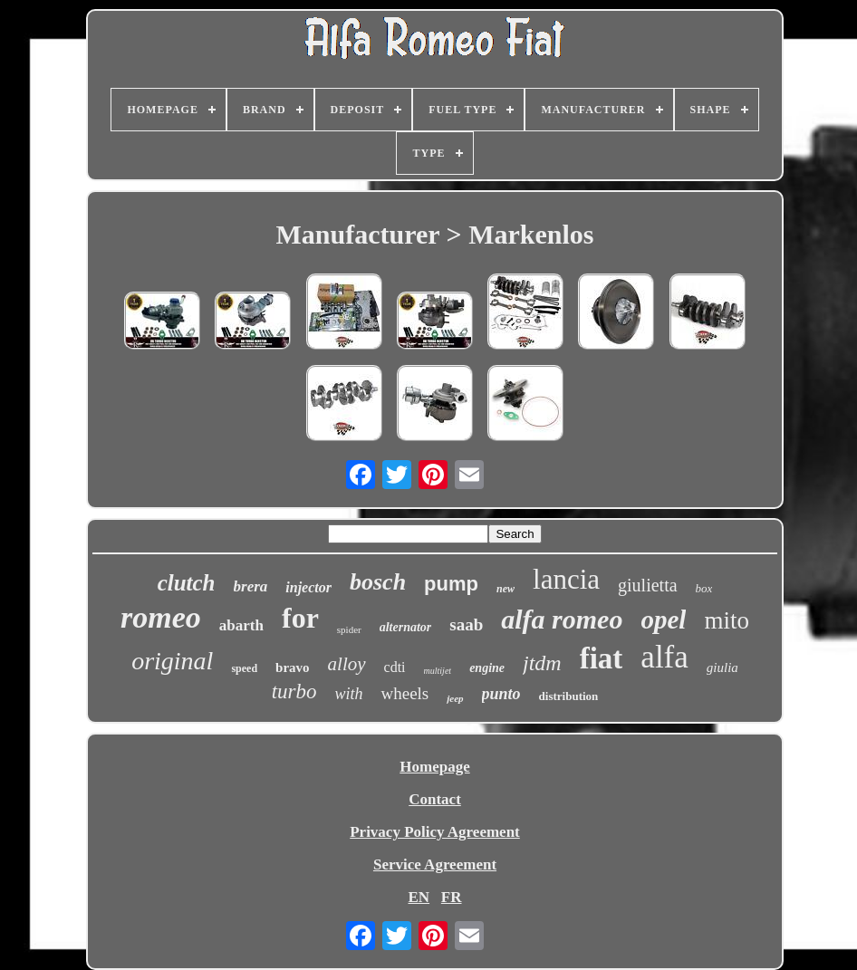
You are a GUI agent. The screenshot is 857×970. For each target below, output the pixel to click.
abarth (241, 625)
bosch (378, 582)
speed (244, 668)
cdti (395, 667)
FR (451, 897)
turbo (294, 691)
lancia (566, 579)
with (348, 694)
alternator (406, 627)
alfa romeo (561, 619)
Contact (435, 799)
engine (487, 668)
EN (418, 897)
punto (501, 694)
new (505, 588)
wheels (404, 693)
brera (251, 586)
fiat (601, 658)
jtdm (542, 663)
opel (663, 619)
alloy (347, 664)
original (172, 661)
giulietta (648, 585)
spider (349, 629)
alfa (664, 657)
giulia (722, 667)
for (300, 617)
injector (308, 587)
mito (726, 620)
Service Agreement (434, 864)
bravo (292, 667)
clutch (187, 583)
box (704, 588)
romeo (160, 617)
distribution (569, 696)
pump (451, 583)
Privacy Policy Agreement (435, 831)
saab (466, 624)
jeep (455, 698)
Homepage (434, 766)
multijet (438, 671)
